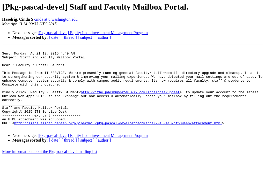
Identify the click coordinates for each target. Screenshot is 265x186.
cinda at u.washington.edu (55, 19)
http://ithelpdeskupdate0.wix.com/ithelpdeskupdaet (130, 101)
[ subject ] (86, 37)
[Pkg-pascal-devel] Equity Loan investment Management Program (93, 32)
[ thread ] (69, 37)
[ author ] (103, 37)
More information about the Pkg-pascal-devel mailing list (49, 167)
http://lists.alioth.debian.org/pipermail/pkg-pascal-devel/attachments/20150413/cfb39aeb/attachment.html (118, 138)
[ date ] (55, 37)
